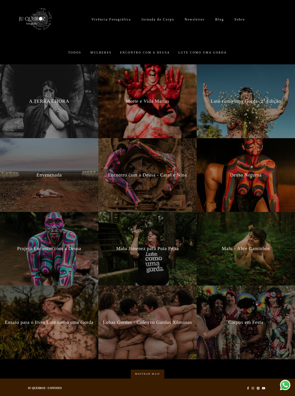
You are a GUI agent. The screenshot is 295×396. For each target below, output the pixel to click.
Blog (219, 19)
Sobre (239, 19)
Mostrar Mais (147, 374)
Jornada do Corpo (157, 19)
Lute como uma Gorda (202, 52)
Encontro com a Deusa (145, 52)
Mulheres (100, 52)
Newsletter (195, 19)
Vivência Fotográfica (111, 19)
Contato (55, 388)
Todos (74, 52)
